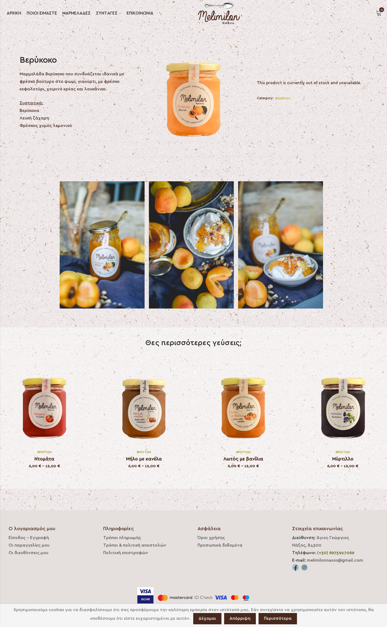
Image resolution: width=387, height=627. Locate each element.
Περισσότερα (278, 618)
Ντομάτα (44, 459)
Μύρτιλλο (342, 459)
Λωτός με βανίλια (243, 459)
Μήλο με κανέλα (144, 459)
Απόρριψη (240, 618)
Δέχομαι (207, 618)
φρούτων (283, 98)
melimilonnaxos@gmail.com (335, 560)
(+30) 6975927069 (335, 552)
